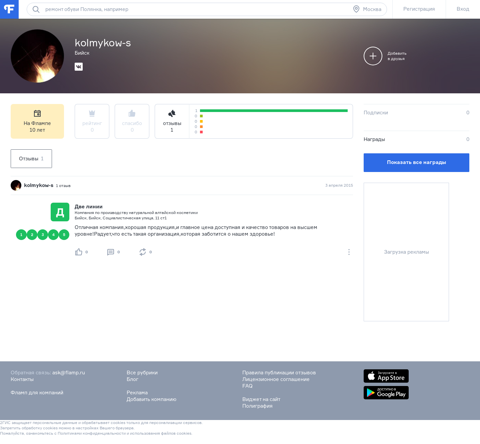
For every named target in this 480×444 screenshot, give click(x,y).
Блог (132, 379)
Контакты (22, 379)
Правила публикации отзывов (279, 372)
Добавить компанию (151, 399)
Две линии (89, 206)
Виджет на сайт (261, 399)
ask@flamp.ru (68, 372)
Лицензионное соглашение (276, 379)
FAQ (247, 386)
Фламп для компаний (37, 392)
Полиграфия (257, 406)
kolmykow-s (38, 185)
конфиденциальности (104, 433)
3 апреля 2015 (339, 185)
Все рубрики (142, 372)
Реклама (137, 392)
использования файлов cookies (160, 433)
